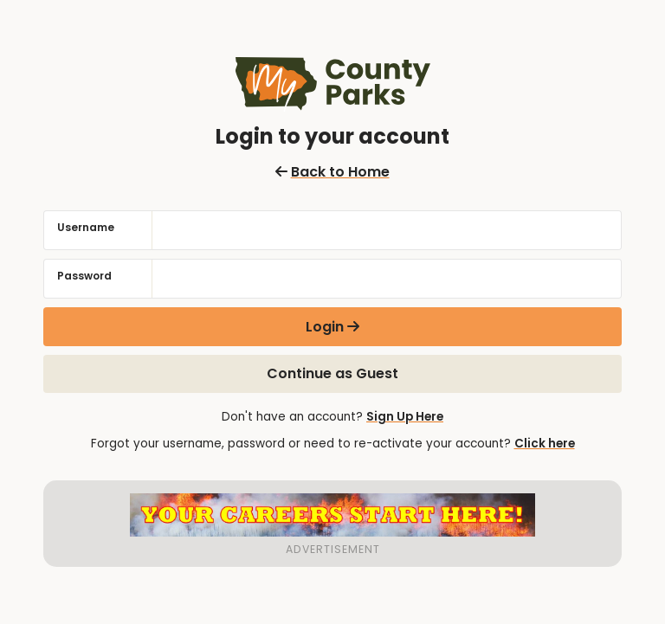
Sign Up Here (404, 416)
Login (325, 327)
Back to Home (332, 172)
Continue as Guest (332, 373)
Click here (544, 443)
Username (85, 227)
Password (84, 275)
